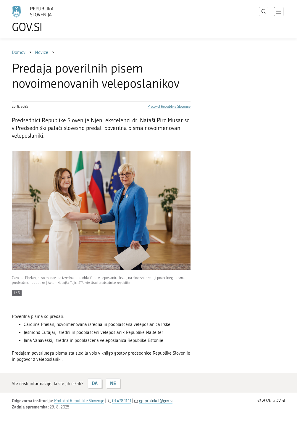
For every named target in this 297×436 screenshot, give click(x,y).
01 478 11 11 (121, 400)
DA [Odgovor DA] (95, 383)
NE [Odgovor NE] (113, 383)
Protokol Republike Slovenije (169, 106)
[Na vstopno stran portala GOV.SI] (41, 19)
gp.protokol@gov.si (155, 400)
